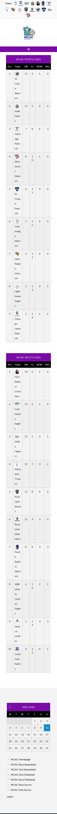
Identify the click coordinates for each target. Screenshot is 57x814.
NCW (39, 66)
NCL (47, 66)
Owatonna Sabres (18, 658)
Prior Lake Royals (18, 501)
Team (17, 66)
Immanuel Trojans (18, 474)
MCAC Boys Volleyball (23, 779)
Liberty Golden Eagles (18, 599)
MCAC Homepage (20, 759)
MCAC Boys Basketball (23, 764)
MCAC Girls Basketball (23, 769)
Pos (10, 66)
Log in (10, 796)
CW (26, 66)
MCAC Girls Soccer (21, 789)
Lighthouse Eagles (18, 296)
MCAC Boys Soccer (21, 784)
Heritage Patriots (17, 138)
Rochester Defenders (18, 529)
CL (32, 66)
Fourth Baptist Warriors (18, 561)
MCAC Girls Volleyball (23, 774)
